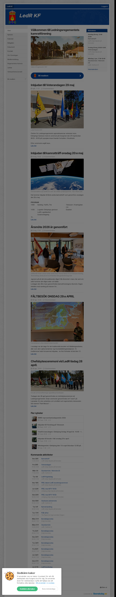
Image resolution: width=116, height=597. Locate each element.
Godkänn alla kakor (27, 589)
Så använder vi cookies (45, 583)
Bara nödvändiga (48, 589)
